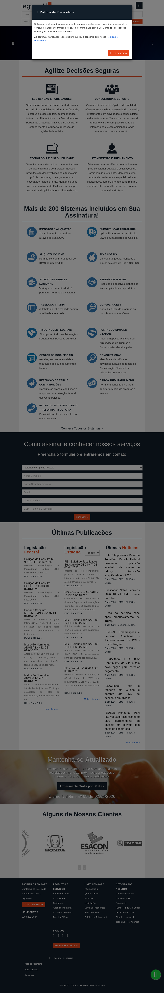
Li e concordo (118, 53)
